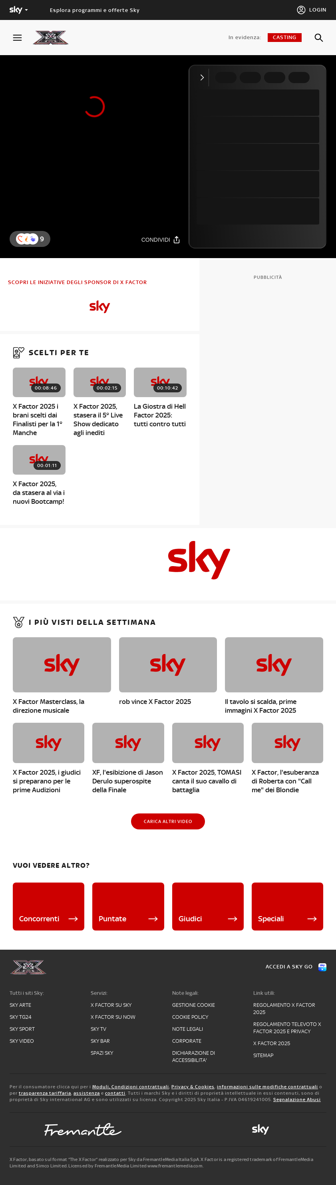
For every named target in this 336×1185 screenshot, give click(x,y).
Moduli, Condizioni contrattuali (130, 1087)
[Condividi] (161, 239)
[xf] (54, 38)
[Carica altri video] (168, 821)
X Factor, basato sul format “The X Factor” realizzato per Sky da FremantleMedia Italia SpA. (105, 1159)
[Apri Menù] (22, 38)
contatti (115, 1093)
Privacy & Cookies (193, 1087)
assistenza (87, 1093)
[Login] (311, 10)
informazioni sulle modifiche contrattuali (267, 1087)
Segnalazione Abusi (297, 1099)
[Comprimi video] (204, 77)
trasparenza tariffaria (45, 1093)
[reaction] (32, 239)
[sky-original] (260, 1129)
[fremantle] (83, 1129)
